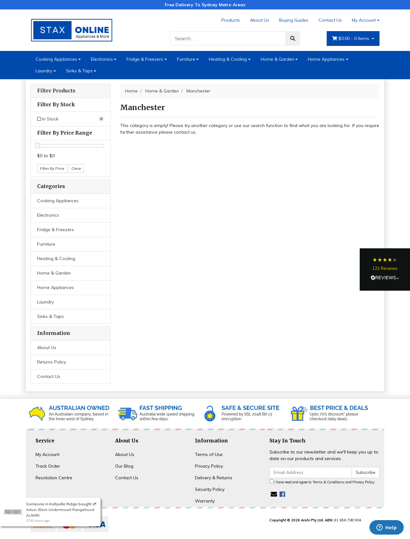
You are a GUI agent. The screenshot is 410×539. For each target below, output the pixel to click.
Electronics (102, 59)
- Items (351, 38)
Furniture (186, 59)
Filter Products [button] (56, 91)
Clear (76, 168)
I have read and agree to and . (322, 481)
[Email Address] (310, 472)
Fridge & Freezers (144, 59)
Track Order (48, 466)
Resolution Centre (54, 478)
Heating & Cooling (228, 59)
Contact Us (330, 20)
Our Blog (124, 466)
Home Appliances (326, 59)
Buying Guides (293, 20)
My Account (47, 454)
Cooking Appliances (56, 59)
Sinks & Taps (79, 71)
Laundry (44, 71)
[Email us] (274, 494)
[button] (385, 269)
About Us (259, 20)
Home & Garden (277, 59)
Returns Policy (51, 362)
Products (230, 20)
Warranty (205, 501)
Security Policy (209, 489)
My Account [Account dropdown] (364, 20)
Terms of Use (209, 454)
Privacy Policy (209, 466)
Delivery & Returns (213, 478)
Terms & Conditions (329, 482)
